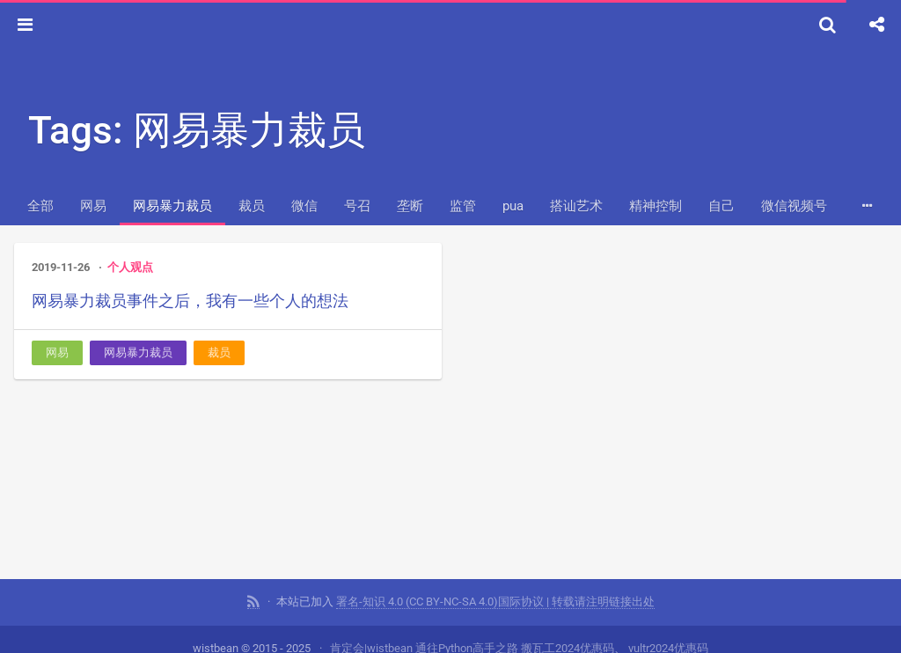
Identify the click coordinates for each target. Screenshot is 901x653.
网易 (93, 206)
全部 (40, 206)
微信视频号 (794, 206)
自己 (721, 206)
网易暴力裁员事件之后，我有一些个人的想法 (190, 300)
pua (513, 206)
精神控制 (655, 206)
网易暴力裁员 (172, 206)
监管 (463, 206)
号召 (357, 206)
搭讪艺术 (576, 206)
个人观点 (130, 267)
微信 (304, 206)
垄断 (410, 206)
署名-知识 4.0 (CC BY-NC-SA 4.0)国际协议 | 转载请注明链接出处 (495, 599)
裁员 (251, 206)
